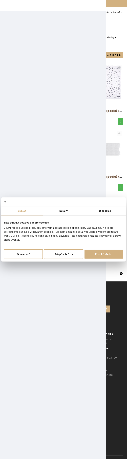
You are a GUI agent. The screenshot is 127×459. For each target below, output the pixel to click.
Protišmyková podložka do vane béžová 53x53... (40, 177)
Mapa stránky (15, 377)
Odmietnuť (23, 254)
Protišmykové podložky (21, 274)
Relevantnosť (45, 56)
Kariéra (12, 382)
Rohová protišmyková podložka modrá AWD (78, 177)
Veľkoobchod (16, 372)
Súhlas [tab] (22, 210)
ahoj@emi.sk (101, 343)
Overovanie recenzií (19, 363)
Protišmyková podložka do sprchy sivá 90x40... (39, 111)
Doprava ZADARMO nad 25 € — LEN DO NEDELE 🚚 (63, 3)
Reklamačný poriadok (20, 344)
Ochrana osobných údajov (22, 349)
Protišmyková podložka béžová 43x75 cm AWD (80, 111)
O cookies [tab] (105, 210)
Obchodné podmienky (20, 354)
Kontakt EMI (15, 340)
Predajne (13, 368)
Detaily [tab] (63, 210)
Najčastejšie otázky (18, 358)
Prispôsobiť (64, 254)
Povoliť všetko (103, 254)
